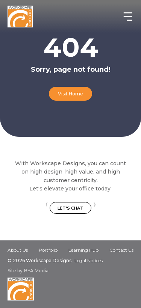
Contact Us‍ (121, 250)
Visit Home (70, 94)
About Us (18, 250)
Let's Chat (70, 208)
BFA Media (36, 270)
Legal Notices (88, 260)
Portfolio (48, 250)
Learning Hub (83, 250)
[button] (124, 16)
